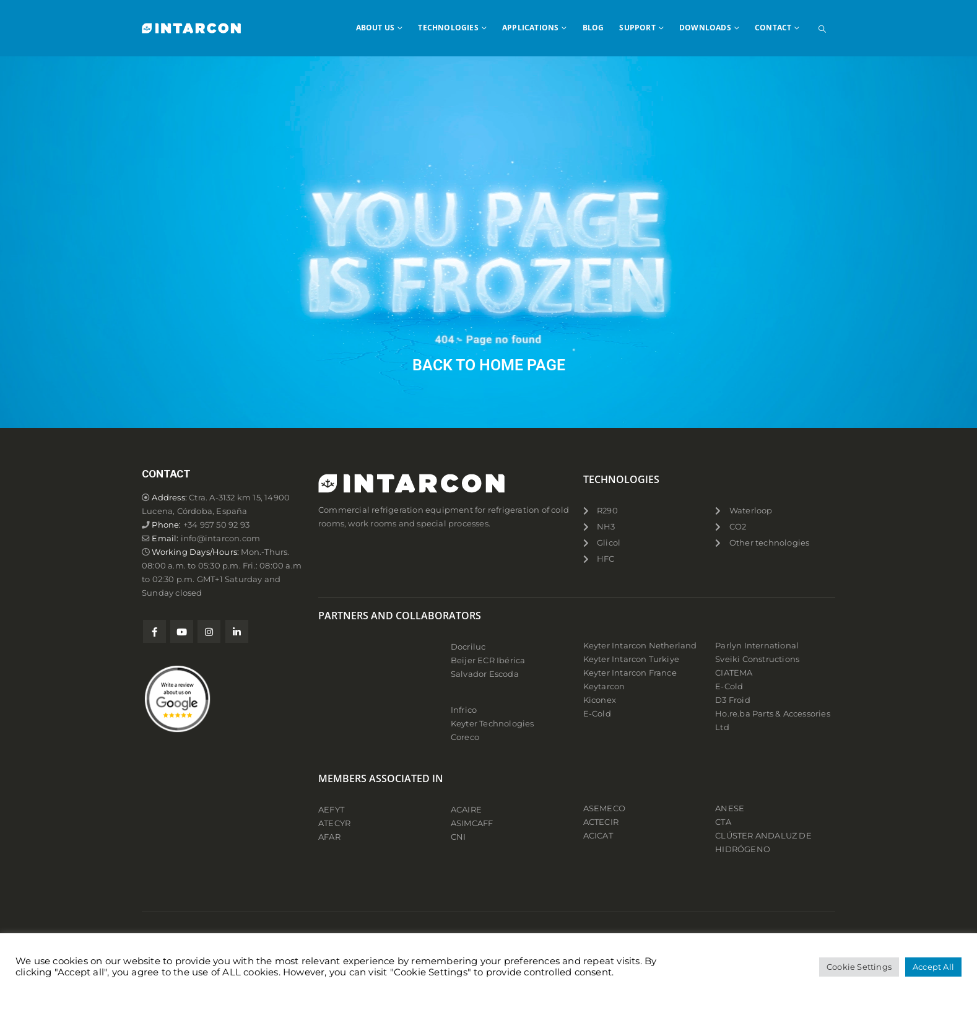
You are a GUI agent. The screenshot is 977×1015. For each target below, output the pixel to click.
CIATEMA (733, 672)
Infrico (464, 710)
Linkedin (236, 631)
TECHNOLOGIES (448, 27)
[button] (822, 29)
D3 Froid (732, 700)
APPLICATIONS (530, 27)
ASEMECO (604, 808)
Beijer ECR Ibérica (488, 660)
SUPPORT (637, 27)
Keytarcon (604, 686)
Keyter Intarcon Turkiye (631, 659)
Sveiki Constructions (757, 659)
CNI (458, 837)
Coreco (465, 737)
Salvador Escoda (485, 674)
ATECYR (334, 823)
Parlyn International (757, 645)
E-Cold (597, 713)
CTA (723, 822)
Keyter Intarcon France (630, 672)
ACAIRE (466, 809)
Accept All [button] (933, 967)
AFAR (330, 837)
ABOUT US (375, 27)
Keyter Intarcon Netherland (640, 645)
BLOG (593, 27)
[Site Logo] (191, 28)
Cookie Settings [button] (859, 967)
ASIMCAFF (472, 823)
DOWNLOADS (705, 27)
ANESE (729, 808)
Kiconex (599, 700)
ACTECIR (601, 822)
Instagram (209, 631)
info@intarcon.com (220, 538)
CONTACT (773, 27)
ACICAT (598, 835)
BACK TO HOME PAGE (488, 365)
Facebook (154, 631)
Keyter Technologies (492, 723)
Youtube (181, 631)
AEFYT (331, 809)
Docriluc (468, 646)
